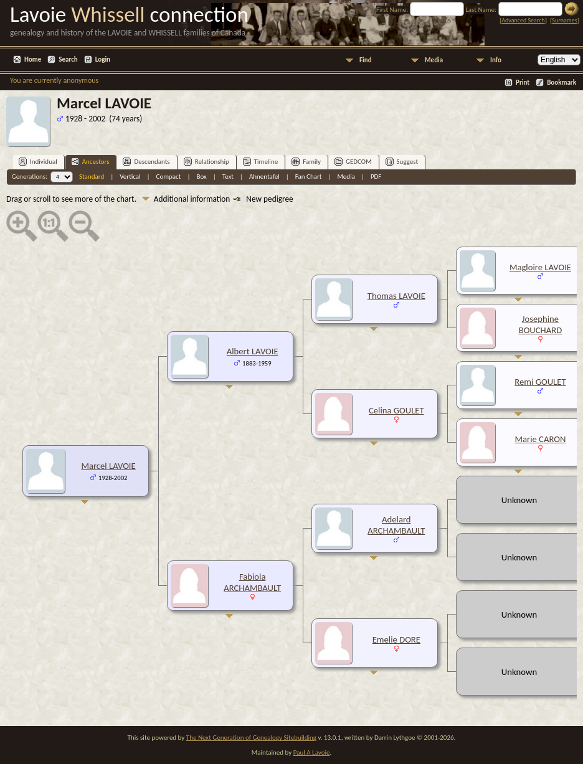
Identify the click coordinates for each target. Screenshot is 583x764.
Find (365, 60)
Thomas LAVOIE (396, 295)
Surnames (564, 20)
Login (102, 59)
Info (495, 60)
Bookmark (561, 82)
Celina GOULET (396, 410)
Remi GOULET (540, 381)
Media (434, 60)
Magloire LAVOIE (540, 267)
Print (522, 82)
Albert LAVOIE (252, 351)
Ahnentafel (264, 176)
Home (32, 59)
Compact (168, 176)
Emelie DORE (396, 639)
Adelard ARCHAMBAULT (396, 525)
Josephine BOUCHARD (540, 324)
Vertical (130, 176)
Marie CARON (540, 439)
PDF (376, 176)
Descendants (146, 161)
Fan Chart (308, 176)
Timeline (260, 161)
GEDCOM (353, 161)
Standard (91, 176)
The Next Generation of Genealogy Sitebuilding (251, 737)
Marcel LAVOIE (108, 465)
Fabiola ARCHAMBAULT (252, 582)
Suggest (402, 161)
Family (306, 161)
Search (68, 59)
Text (228, 176)
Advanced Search (522, 20)
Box (201, 176)
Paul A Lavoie (311, 752)
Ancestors (90, 161)
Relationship (206, 161)
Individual (38, 161)
